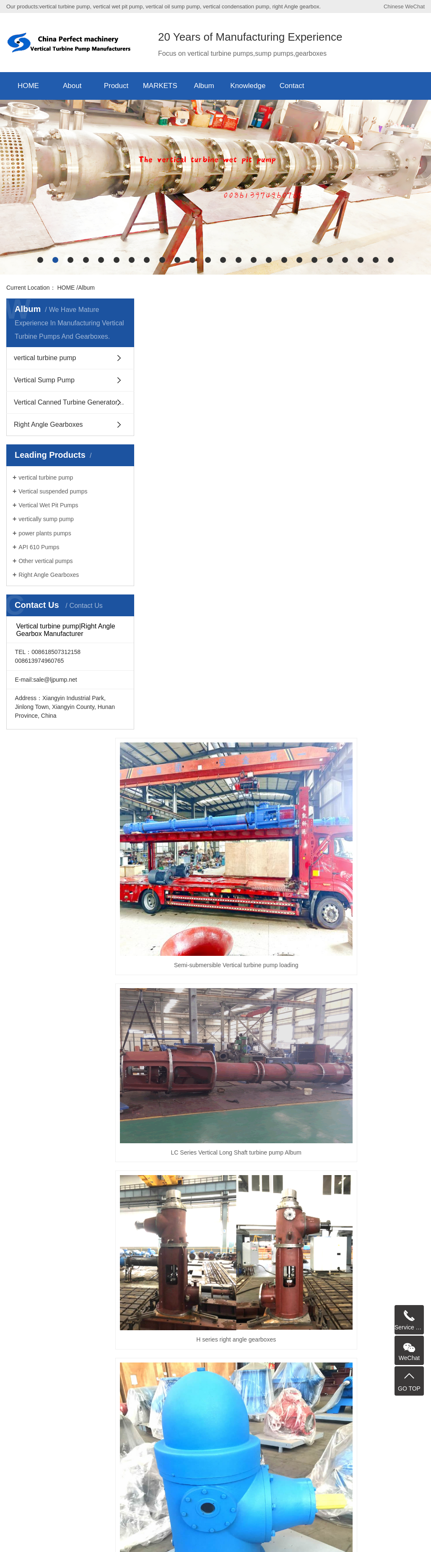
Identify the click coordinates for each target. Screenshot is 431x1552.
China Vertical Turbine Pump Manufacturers (250, 1542)
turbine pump (355, 1275)
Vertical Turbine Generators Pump (319, 1245)
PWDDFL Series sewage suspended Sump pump (270, 951)
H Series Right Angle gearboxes (376, 951)
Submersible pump (324, 1265)
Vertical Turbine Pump (58, 1245)
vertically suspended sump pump (278, 1255)
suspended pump (224, 1265)
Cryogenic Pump (378, 1265)
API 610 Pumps (38, 547)
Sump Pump (46, 1265)
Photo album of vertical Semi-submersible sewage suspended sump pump (270, 1155)
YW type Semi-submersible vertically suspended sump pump (376, 1155)
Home (233, 1192)
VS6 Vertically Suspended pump (118, 1255)
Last (359, 1192)
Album (204, 86)
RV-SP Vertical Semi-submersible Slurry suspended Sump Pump (164, 1052)
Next (338, 1192)
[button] (40, 260)
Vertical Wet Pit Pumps (48, 505)
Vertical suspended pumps (52, 491)
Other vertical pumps (45, 561)
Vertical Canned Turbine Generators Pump (74, 402)
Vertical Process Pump (59, 1275)
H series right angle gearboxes (376, 832)
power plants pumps (44, 533)
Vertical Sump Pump (44, 380)
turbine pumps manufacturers (109, 1265)
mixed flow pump (179, 1245)
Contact (292, 86)
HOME (28, 86)
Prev (256, 1192)
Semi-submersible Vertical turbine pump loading (164, 832)
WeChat (415, 6)
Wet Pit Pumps (174, 1265)
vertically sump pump (46, 519)
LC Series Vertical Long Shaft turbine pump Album (270, 832)
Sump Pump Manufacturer (297, 1275)
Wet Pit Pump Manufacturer (133, 1275)
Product (116, 86)
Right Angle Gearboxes (48, 424)
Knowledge (247, 86)
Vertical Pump (274, 1265)
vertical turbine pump (45, 357)
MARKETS (160, 86)
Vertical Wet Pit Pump (238, 1245)
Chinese (394, 6)
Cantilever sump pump (197, 1255)
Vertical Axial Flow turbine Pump (370, 1255)
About (72, 86)
